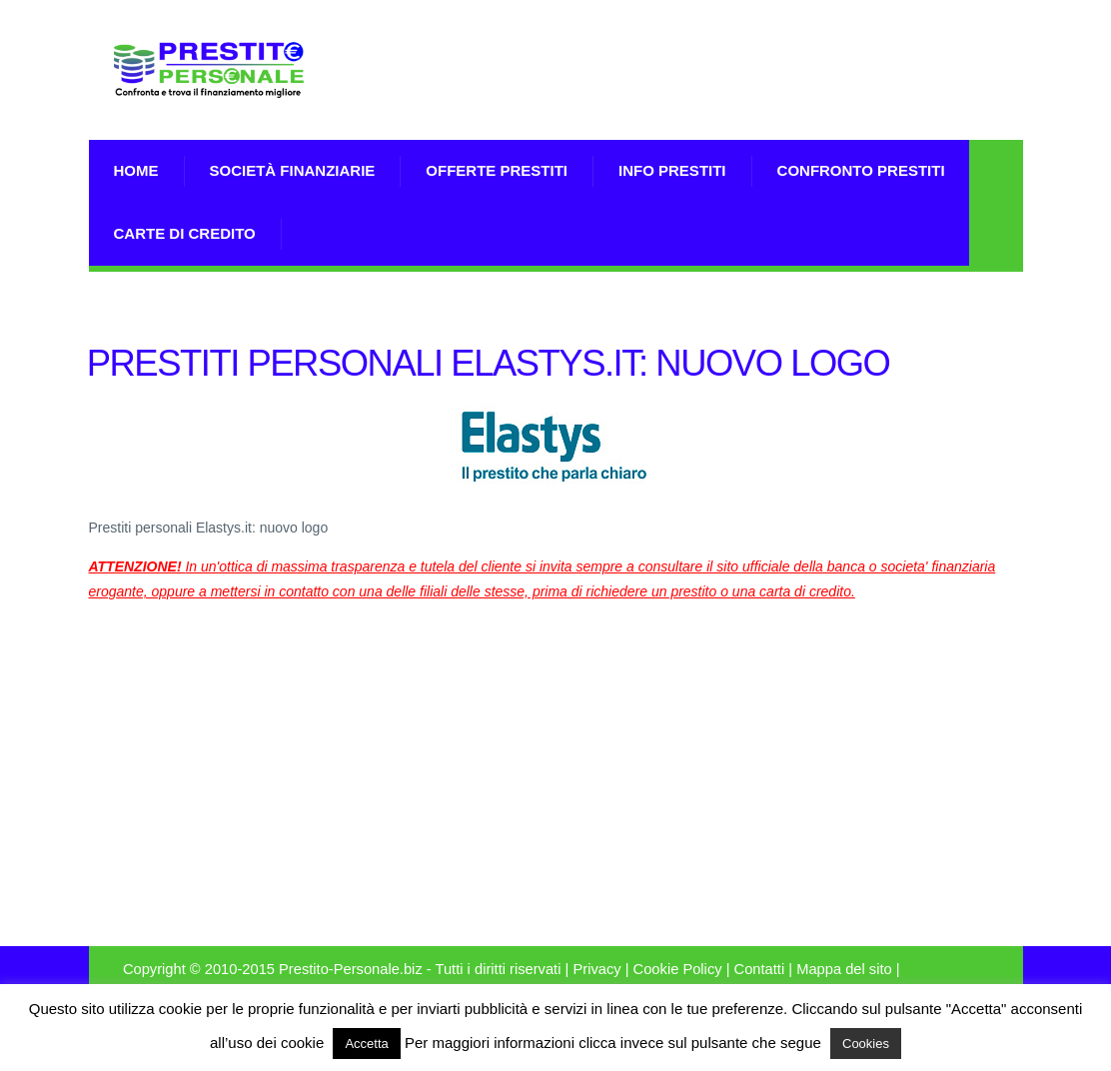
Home (136, 170)
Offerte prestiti (496, 170)
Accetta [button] (366, 1043)
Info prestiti (672, 170)
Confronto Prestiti (861, 170)
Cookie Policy (677, 969)
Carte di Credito (185, 233)
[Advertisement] (789, 95)
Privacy (596, 969)
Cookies (865, 1043)
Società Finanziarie (293, 170)
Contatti (759, 969)
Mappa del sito (844, 969)
